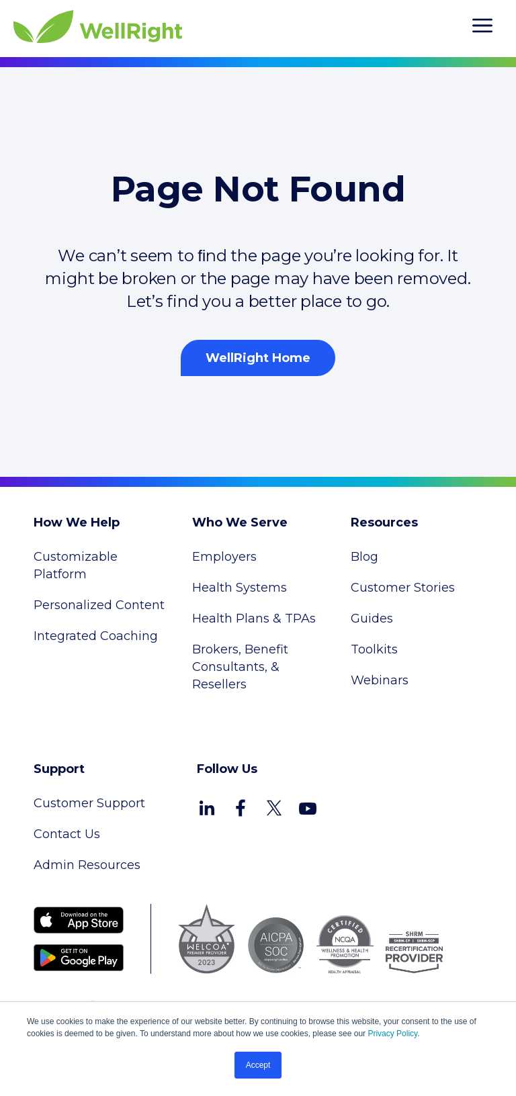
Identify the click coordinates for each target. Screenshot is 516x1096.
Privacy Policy (392, 1033)
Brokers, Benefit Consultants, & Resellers (240, 667)
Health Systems (239, 587)
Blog (364, 556)
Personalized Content (99, 605)
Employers (224, 556)
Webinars (379, 680)
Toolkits (374, 649)
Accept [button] (258, 1065)
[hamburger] (482, 27)
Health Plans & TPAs (254, 618)
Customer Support (89, 803)
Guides (372, 618)
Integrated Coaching (96, 636)
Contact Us (67, 834)
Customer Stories (403, 587)
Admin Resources (87, 865)
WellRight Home (258, 358)
